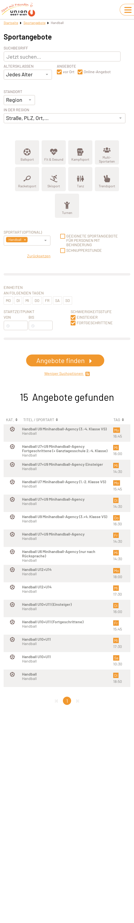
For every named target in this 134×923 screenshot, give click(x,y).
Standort (13, 91)
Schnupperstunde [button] (84, 250)
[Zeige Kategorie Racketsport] (27, 179)
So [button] (67, 300)
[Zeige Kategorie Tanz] (80, 179)
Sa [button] (57, 300)
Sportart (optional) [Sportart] (23, 232)
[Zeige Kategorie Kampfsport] (80, 152)
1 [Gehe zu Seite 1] (67, 701)
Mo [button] (8, 300)
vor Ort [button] (68, 72)
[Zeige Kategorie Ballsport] (27, 152)
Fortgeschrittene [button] (95, 323)
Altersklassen (19, 66)
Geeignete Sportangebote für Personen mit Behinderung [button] (92, 240)
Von (7, 317)
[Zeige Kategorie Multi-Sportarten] (107, 152)
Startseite (11, 23)
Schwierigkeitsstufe (91, 311)
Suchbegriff (16, 48)
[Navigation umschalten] (128, 10)
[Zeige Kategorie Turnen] (67, 206)
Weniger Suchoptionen (67, 373)
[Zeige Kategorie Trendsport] (107, 179)
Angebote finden (65, 360)
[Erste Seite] (56, 701)
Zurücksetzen (39, 256)
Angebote (66, 66)
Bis (31, 317)
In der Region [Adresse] (16, 110)
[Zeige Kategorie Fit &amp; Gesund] (54, 152)
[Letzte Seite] (78, 701)
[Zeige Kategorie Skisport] (54, 179)
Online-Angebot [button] (97, 72)
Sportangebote (34, 23)
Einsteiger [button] (87, 317)
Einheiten (13, 287)
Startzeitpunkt (19, 311)
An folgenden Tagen (24, 293)
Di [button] (18, 300)
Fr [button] (47, 300)
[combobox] (28, 75)
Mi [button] (27, 300)
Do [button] (37, 300)
